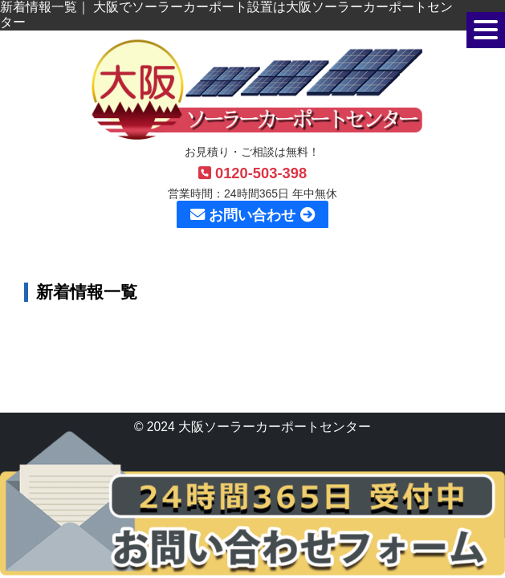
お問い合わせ (252, 214)
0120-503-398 (252, 173)
